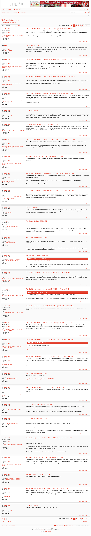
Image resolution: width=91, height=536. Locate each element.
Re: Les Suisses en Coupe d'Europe (38, 474)
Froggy (42, 529)
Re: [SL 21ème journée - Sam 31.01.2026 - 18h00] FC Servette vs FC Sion (50, 140)
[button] (71, 25)
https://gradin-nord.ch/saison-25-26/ (35, 349)
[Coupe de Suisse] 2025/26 (11, 226)
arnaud (31, 292)
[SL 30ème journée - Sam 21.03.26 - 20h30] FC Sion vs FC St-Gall (12, 36)
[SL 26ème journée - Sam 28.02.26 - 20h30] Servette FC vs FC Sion (12, 100)
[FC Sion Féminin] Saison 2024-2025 (13, 409)
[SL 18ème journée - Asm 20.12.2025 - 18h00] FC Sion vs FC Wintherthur (12, 180)
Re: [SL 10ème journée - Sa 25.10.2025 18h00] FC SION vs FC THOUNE (50, 340)
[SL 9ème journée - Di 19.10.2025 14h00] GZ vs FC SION (13, 394)
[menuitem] (80, 9)
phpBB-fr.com (48, 531)
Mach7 (31, 343)
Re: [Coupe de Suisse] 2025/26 (36, 221)
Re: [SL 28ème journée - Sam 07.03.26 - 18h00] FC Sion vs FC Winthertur (50, 76)
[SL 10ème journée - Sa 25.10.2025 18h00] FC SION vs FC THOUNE (12, 347)
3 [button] (78, 25)
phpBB (41, 528)
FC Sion (8, 32)
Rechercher (6, 12)
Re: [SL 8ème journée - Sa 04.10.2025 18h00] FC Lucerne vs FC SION (49, 438)
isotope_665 (7, 28)
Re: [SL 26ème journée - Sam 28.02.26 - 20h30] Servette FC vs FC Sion (49, 93)
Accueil (9, 9)
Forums (18, 9)
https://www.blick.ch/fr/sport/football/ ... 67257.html (40, 261)
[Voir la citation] (37, 259)
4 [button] (80, 25)
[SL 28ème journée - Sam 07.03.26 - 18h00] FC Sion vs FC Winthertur (12, 83)
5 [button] (82, 25)
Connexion (14, 12)
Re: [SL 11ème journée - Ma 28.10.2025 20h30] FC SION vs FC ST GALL (50, 306)
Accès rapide (4, 9)
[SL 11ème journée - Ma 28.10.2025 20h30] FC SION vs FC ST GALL (12, 313)
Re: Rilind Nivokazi (32, 207)
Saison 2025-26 (8, 50)
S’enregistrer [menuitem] (88, 9)
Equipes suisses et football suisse (13, 259)
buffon (30, 258)
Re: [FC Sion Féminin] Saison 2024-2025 (39, 404)
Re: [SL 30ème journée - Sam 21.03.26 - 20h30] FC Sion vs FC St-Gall (49, 29)
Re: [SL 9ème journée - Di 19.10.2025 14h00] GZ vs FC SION (46, 387)
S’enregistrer (23, 12)
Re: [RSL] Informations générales (37, 255)
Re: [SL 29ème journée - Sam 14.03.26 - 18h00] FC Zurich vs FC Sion (49, 60)
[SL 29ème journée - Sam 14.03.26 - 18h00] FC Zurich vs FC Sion (12, 67)
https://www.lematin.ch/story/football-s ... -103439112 (40, 379)
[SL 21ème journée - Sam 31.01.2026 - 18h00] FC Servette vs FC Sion (12, 147)
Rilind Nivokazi (8, 212)
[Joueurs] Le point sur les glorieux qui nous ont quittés (12, 164)
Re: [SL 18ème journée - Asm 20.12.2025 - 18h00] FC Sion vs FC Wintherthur (52, 173)
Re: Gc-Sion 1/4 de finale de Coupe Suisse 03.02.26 (43, 124)
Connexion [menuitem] (84, 9)
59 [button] (86, 25)
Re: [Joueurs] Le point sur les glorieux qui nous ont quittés (46, 156)
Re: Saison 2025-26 (32, 46)
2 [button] (76, 25)
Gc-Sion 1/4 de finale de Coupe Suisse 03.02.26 (13, 130)
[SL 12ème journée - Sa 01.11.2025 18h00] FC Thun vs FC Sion (12, 279)
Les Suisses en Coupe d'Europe (12, 479)
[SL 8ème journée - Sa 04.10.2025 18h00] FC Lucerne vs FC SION (12, 445)
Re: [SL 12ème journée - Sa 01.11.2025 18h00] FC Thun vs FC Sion (48, 272)
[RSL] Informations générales (11, 260)
